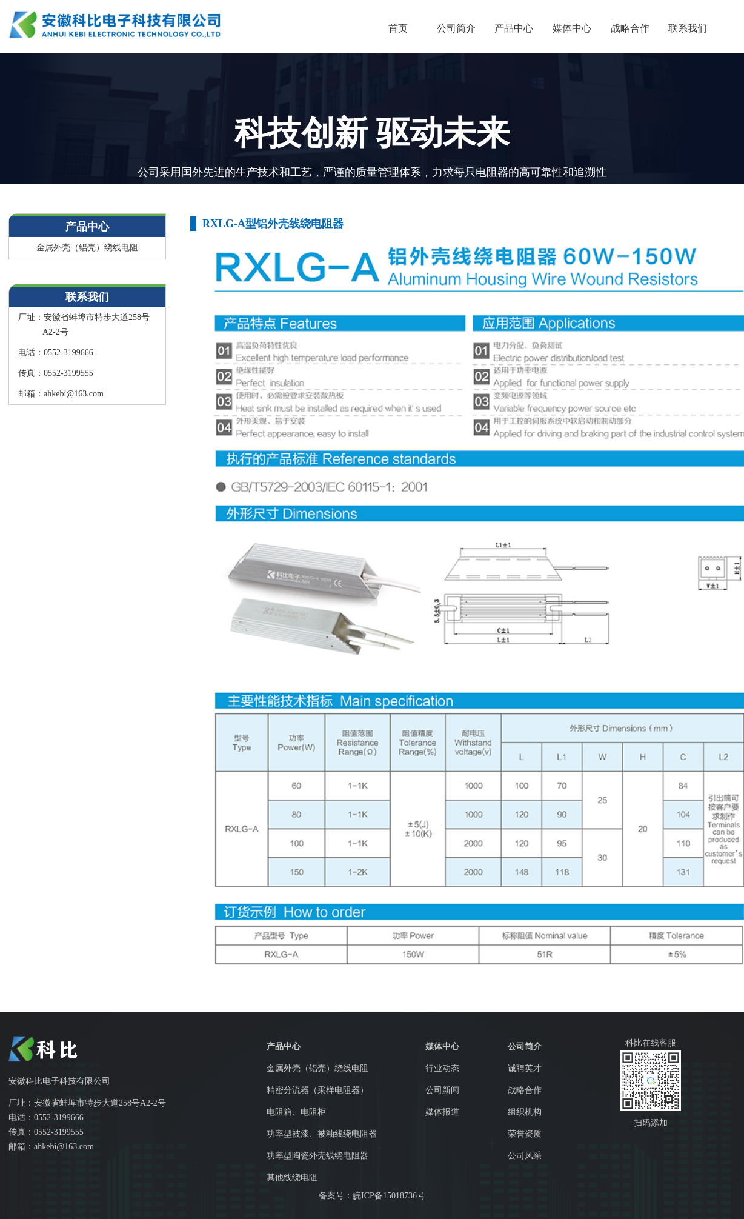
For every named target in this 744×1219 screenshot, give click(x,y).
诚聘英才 (525, 1068)
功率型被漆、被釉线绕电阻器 (322, 1133)
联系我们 (687, 28)
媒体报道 (442, 1112)
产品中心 (513, 28)
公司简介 (456, 28)
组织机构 (525, 1112)
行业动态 (442, 1068)
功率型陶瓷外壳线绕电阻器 (317, 1155)
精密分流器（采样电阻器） (317, 1090)
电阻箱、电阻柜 (296, 1112)
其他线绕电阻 (292, 1177)
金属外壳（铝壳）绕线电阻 (87, 247)
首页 (398, 28)
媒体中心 (572, 28)
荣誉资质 (525, 1133)
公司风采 (525, 1155)
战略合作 (630, 28)
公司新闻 (442, 1090)
